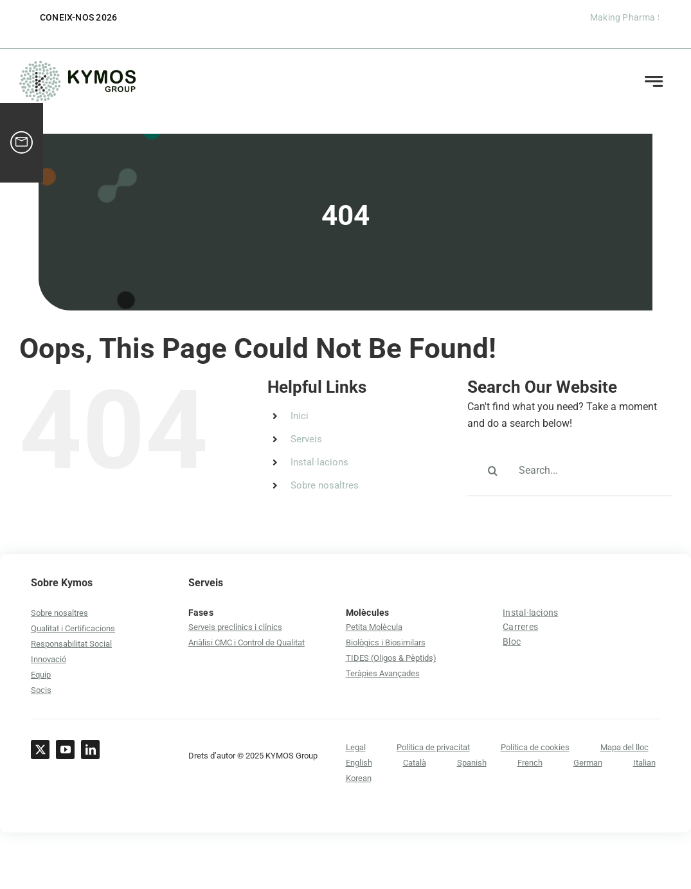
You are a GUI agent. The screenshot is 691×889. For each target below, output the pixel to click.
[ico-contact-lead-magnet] (21, 143)
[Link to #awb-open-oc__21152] (653, 81)
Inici (300, 416)
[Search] (493, 470)
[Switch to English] (359, 763)
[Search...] (569, 470)
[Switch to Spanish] (472, 763)
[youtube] (65, 749)
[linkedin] (90, 749)
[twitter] (40, 749)
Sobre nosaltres (325, 485)
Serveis (306, 439)
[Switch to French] (530, 763)
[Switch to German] (587, 763)
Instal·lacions (319, 462)
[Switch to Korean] (359, 778)
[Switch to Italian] (644, 763)
